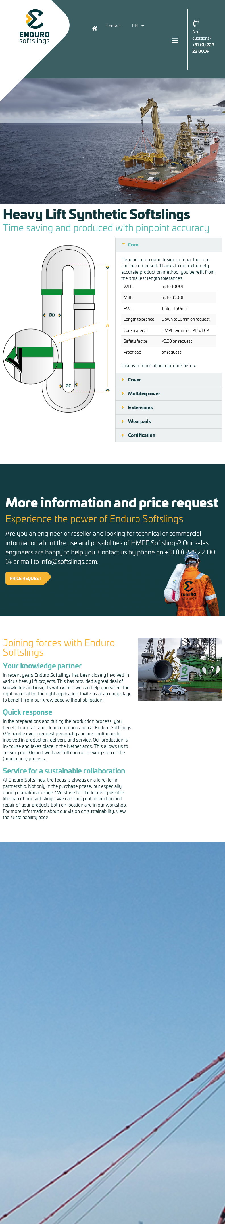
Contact (113, 25)
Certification (141, 435)
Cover (134, 379)
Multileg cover (144, 393)
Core (133, 244)
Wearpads (139, 421)
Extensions (140, 407)
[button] (175, 40)
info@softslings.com (68, 561)
